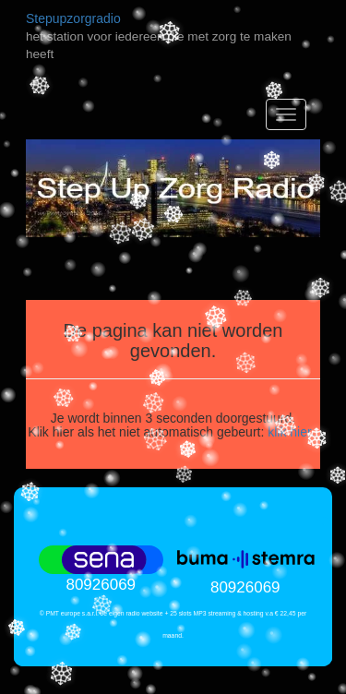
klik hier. (291, 432)
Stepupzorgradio (73, 18)
